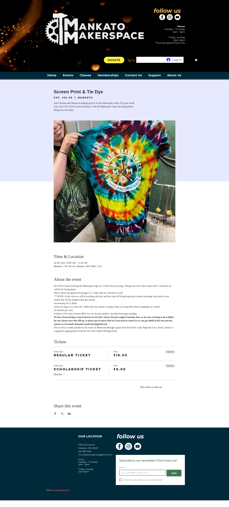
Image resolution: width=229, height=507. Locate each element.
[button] (129, 60)
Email (122, 467)
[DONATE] (114, 60)
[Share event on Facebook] (55, 413)
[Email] (142, 472)
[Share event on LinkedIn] (69, 413)
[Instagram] (170, 17)
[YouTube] (177, 17)
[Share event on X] (62, 413)
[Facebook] (162, 17)
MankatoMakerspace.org (60, 490)
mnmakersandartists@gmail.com (95, 454)
